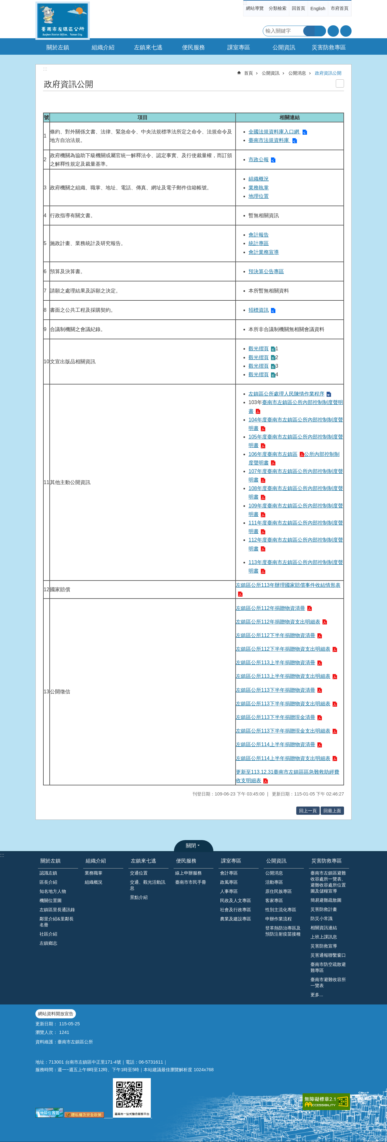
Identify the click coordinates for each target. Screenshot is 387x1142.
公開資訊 (271, 73)
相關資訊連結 (323, 927)
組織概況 (259, 178)
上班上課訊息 (323, 936)
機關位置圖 (51, 900)
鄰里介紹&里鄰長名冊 (57, 921)
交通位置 (139, 872)
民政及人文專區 (235, 900)
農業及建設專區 (235, 918)
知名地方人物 (53, 891)
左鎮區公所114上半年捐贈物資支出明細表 (283, 758)
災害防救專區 (326, 860)
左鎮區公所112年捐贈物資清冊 (270, 608)
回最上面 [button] (332, 810)
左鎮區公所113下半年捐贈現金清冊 (275, 717)
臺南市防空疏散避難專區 (328, 967)
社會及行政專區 (235, 909)
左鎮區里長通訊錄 (57, 909)
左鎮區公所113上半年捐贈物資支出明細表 (283, 676)
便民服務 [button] (193, 47)
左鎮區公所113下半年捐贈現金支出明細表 (283, 731)
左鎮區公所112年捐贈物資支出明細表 (278, 621)
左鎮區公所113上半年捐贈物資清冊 (275, 662)
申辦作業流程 (278, 918)
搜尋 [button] (309, 31)
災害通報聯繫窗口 (328, 955)
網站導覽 (255, 8)
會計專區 (229, 872)
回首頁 (298, 8)
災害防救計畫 (323, 909)
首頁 (248, 73)
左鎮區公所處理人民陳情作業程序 (286, 393)
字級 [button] (333, 31)
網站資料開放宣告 (55, 1013)
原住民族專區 (278, 891)
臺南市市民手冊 (190, 882)
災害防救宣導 (323, 946)
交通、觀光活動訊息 (147, 885)
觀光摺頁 (259, 348)
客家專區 (274, 900)
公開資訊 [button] (284, 47)
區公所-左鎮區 (62, 21)
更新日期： (46, 1023)
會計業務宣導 (264, 252)
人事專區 (229, 891)
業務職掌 (93, 872)
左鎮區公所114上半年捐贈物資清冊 (275, 744)
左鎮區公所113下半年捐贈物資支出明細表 (283, 703)
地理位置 (259, 196)
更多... (316, 994)
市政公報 (259, 159)
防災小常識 (321, 918)
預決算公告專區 (266, 271)
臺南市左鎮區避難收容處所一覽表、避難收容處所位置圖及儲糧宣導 (328, 881)
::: (245, 2)
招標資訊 (259, 310)
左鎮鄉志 (48, 943)
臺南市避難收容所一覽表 (328, 982)
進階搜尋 (320, 31)
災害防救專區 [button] (329, 47)
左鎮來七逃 (143, 860)
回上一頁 (308, 810)
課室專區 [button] (238, 47)
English (317, 8)
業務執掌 (259, 187)
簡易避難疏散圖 (325, 900)
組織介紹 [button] (103, 47)
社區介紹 (48, 933)
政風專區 (229, 882)
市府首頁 (339, 8)
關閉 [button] (191, 845)
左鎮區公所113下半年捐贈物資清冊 (275, 690)
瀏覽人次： (46, 1032)
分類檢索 (277, 8)
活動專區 (274, 882)
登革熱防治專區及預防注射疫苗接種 (283, 930)
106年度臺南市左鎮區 (273, 454)
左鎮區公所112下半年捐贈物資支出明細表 (283, 649)
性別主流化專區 (280, 909)
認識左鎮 (48, 872)
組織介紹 (96, 860)
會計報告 (259, 234)
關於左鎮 (50, 860)
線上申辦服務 (188, 872)
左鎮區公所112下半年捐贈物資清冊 (275, 635)
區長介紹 (48, 882)
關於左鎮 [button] (57, 47)
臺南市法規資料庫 (269, 140)
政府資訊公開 (328, 73)
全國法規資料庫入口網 (274, 131)
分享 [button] (346, 31)
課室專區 (231, 860)
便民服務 (186, 860)
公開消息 (297, 73)
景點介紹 (139, 897)
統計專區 (259, 243)
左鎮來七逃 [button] (148, 47)
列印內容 (340, 83)
